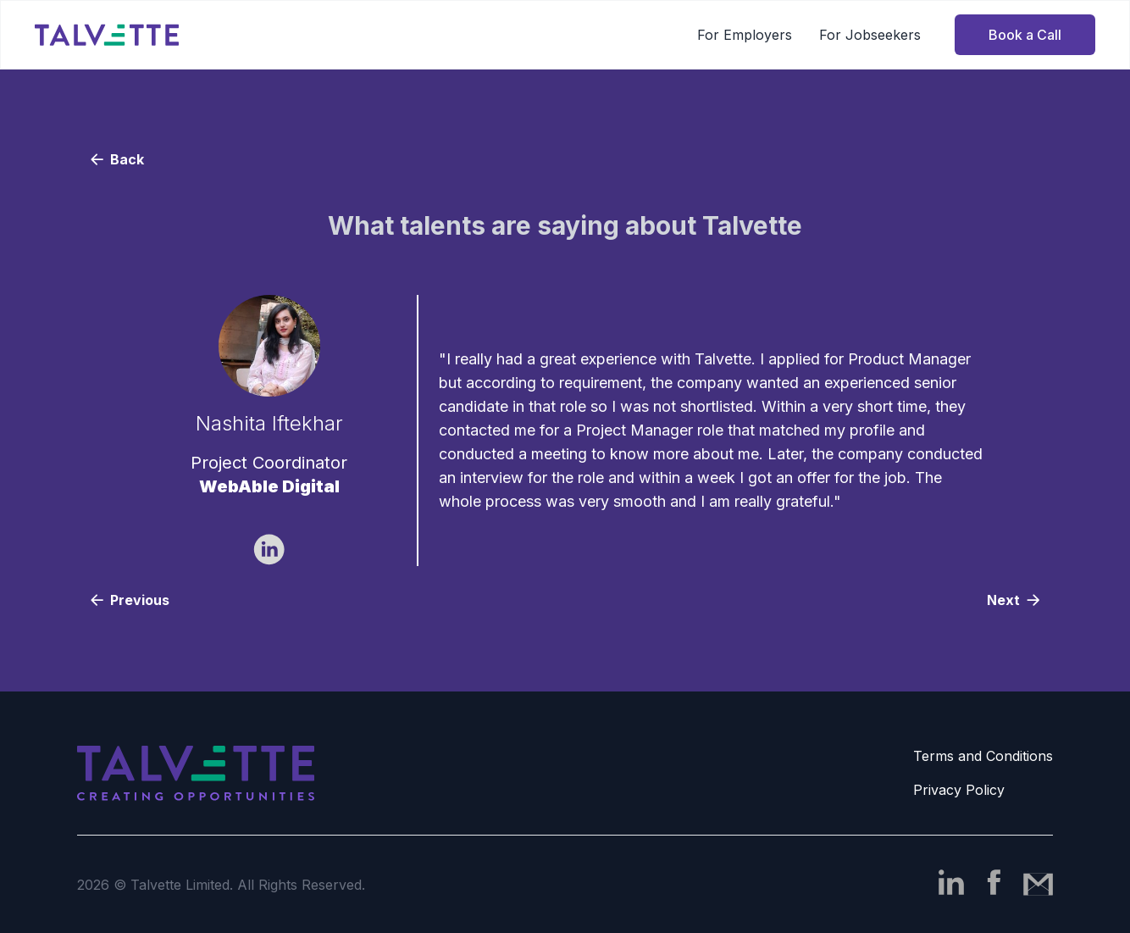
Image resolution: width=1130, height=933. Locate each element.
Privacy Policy (959, 789)
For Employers (744, 34)
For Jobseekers (870, 34)
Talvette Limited (180, 884)
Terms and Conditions (983, 755)
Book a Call (1025, 34)
